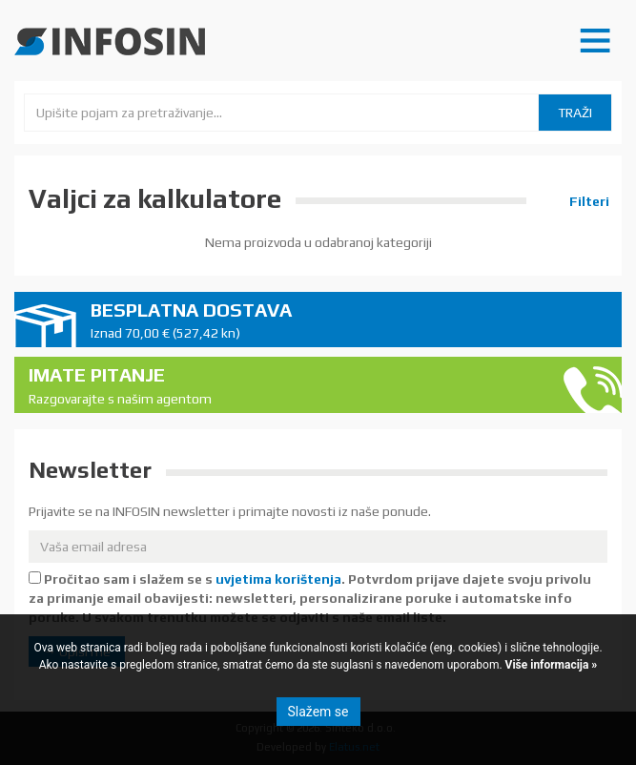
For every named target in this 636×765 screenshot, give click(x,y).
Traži (575, 112)
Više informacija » (550, 665)
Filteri (588, 201)
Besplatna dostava (349, 321)
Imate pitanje (287, 385)
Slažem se (318, 711)
